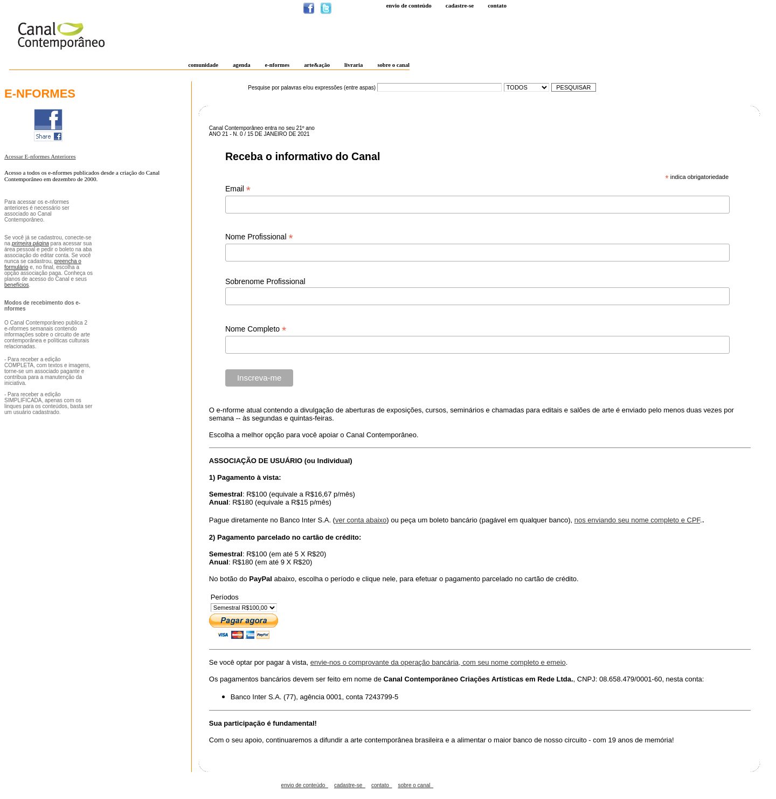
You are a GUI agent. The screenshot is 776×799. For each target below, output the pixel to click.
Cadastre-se (460, 5)
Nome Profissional (259, 237)
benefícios (16, 285)
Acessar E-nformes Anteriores (40, 156)
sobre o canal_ (415, 785)
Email (238, 189)
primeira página (30, 243)
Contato (497, 5)
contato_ (381, 785)
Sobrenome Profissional (265, 281)
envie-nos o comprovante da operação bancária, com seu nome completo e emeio (438, 662)
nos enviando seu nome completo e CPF (637, 520)
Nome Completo (255, 329)
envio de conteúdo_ (304, 785)
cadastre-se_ (349, 785)
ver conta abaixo (360, 520)
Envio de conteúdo (408, 5)
